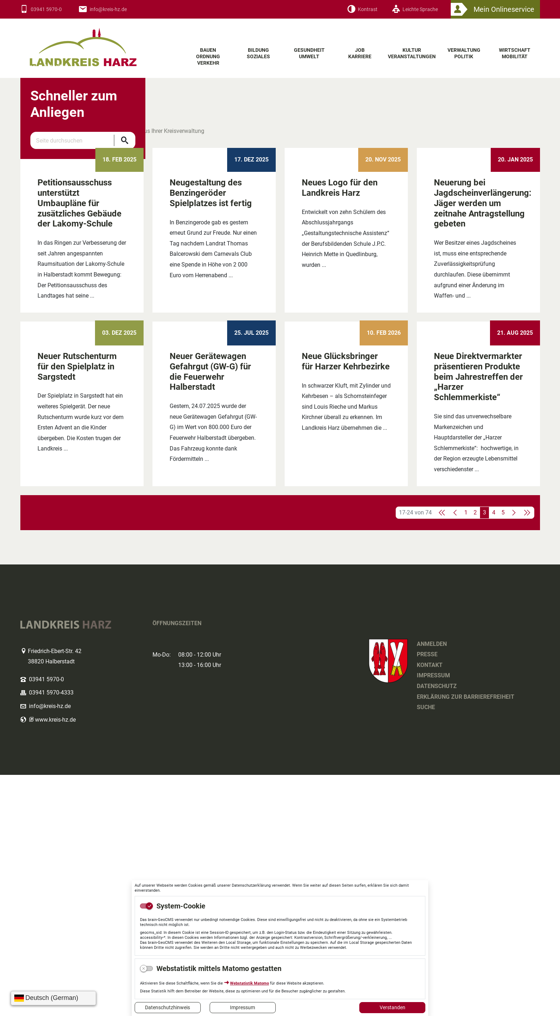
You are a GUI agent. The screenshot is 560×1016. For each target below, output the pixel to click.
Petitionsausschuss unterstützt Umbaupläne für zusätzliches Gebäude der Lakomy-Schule (79, 379)
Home (27, 177)
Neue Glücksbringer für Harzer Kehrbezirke (346, 602)
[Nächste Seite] (514, 754)
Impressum (242, 1007)
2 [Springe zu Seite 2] (475, 753)
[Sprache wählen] (53, 998)
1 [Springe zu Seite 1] (466, 753)
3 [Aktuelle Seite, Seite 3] (484, 753)
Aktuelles (55, 177)
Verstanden (392, 1007)
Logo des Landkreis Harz (97, 42)
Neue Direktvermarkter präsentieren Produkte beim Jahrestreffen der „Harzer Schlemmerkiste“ (478, 617)
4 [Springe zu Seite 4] (493, 753)
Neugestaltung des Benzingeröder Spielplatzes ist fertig (211, 369)
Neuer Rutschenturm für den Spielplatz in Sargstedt (77, 607)
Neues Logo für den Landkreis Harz (340, 364)
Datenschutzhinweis (167, 1007)
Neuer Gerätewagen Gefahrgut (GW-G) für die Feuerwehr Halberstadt (210, 612)
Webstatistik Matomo (249, 983)
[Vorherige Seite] (455, 754)
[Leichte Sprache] (415, 9)
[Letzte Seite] (526, 754)
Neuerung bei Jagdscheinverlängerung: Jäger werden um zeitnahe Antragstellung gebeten (482, 379)
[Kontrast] (362, 9)
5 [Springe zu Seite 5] (503, 753)
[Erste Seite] (442, 754)
